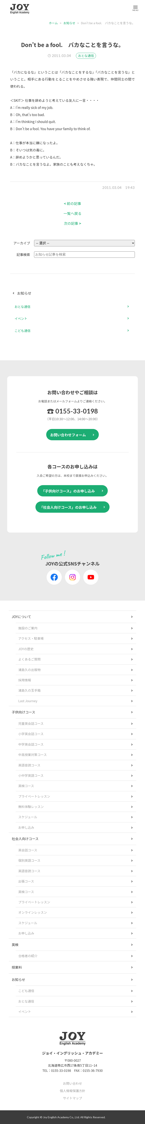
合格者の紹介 (27, 955)
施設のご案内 (27, 628)
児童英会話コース (31, 723)
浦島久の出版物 (29, 669)
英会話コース (27, 850)
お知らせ (69, 23)
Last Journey (27, 700)
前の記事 (72, 203)
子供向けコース (23, 712)
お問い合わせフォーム (68, 434)
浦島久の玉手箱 (29, 690)
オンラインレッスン (32, 912)
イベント (21, 318)
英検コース (26, 785)
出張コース (26, 881)
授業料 (17, 967)
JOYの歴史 (26, 648)
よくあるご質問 (29, 659)
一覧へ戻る (72, 213)
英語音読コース (29, 765)
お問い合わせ (72, 1083)
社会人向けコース (25, 838)
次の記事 (72, 223)
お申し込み (26, 827)
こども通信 (22, 330)
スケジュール (27, 816)
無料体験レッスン (31, 806)
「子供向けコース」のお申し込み (68, 490)
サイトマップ (72, 1098)
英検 (15, 944)
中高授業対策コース (32, 754)
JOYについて (21, 616)
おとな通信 (86, 55)
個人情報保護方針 (72, 1090)
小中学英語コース (31, 775)
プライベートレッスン (34, 796)
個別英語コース (29, 860)
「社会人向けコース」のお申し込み (68, 507)
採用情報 (24, 680)
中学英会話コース (31, 744)
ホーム (53, 23)
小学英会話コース (31, 733)
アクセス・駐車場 (31, 638)
